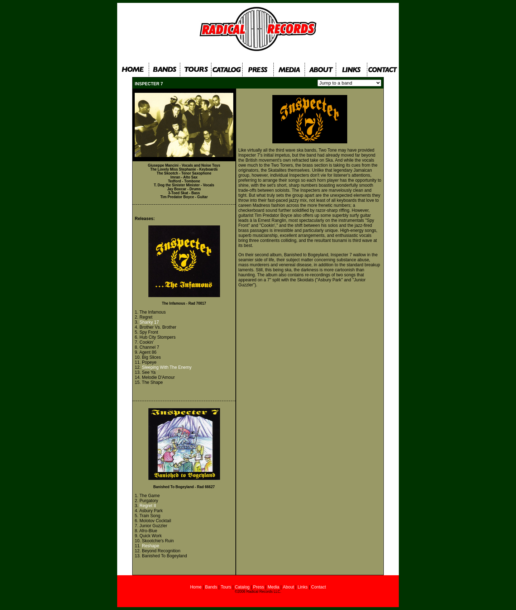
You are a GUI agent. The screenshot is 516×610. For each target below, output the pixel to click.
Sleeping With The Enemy (167, 367)
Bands (211, 587)
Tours (226, 587)
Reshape (150, 545)
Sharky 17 (149, 322)
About (288, 587)
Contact (318, 587)
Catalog (242, 587)
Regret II (147, 505)
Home (196, 587)
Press (258, 587)
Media (274, 587)
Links (302, 587)
